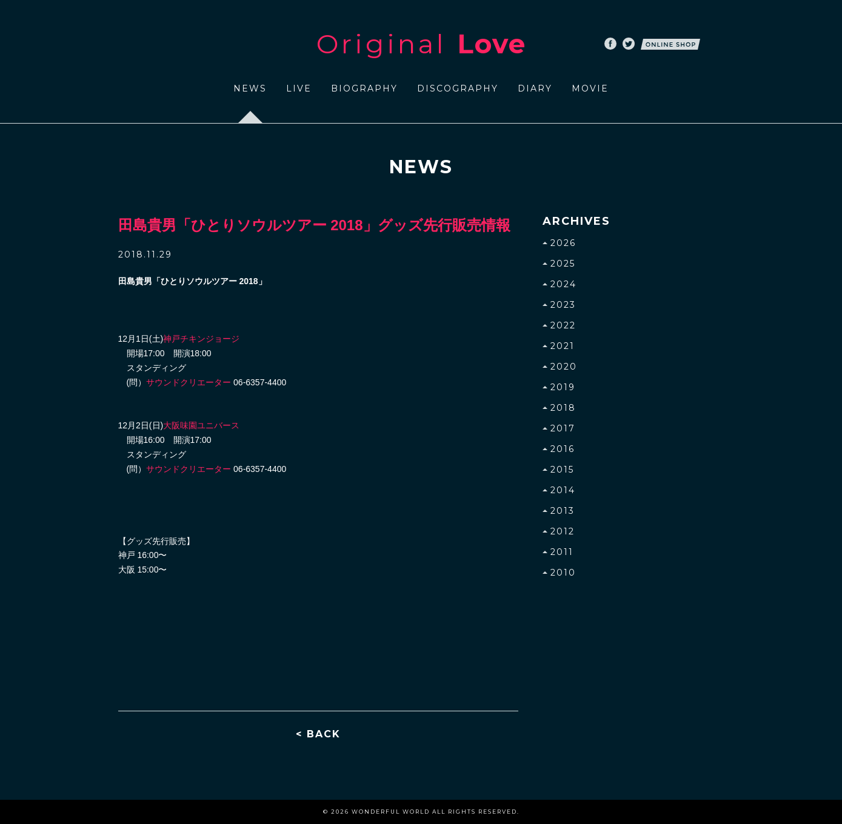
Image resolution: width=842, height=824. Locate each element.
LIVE (299, 88)
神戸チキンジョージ (201, 339)
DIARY (535, 88)
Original (421, 43)
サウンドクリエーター (188, 382)
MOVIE (590, 88)
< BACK (318, 734)
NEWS (250, 88)
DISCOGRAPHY (457, 88)
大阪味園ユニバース (201, 425)
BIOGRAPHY (364, 88)
